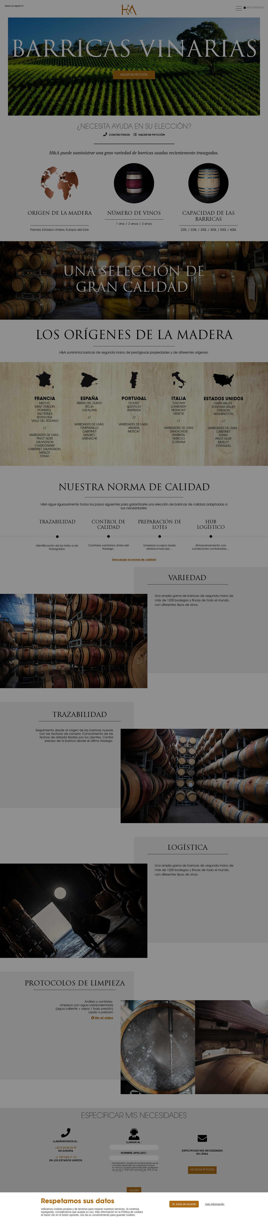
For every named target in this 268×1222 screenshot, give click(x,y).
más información (214, 1204)
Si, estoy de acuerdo (184, 1204)
